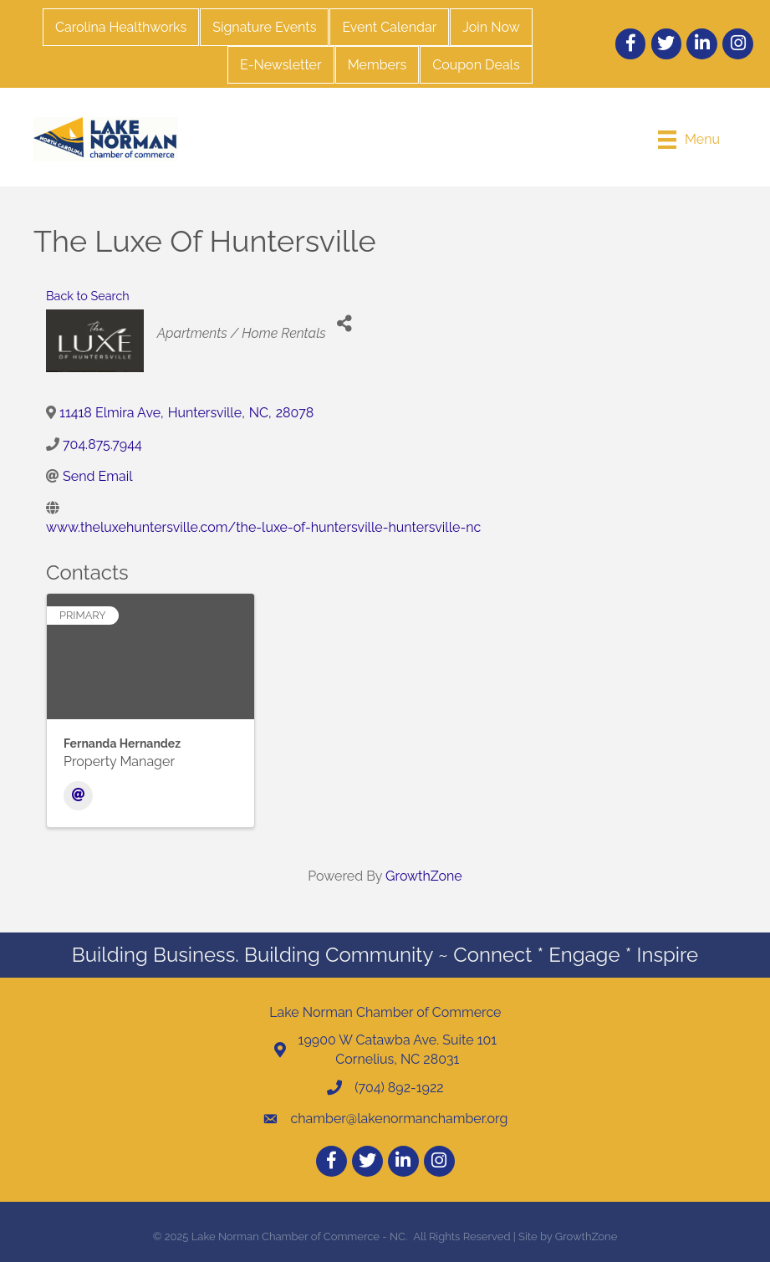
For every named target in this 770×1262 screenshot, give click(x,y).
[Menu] (689, 139)
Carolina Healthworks (120, 27)
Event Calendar (389, 27)
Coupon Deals (475, 65)
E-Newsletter (281, 65)
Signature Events (264, 27)
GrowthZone (423, 876)
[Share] (345, 324)
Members (377, 65)
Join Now (490, 27)
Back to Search (88, 296)
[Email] (78, 795)
